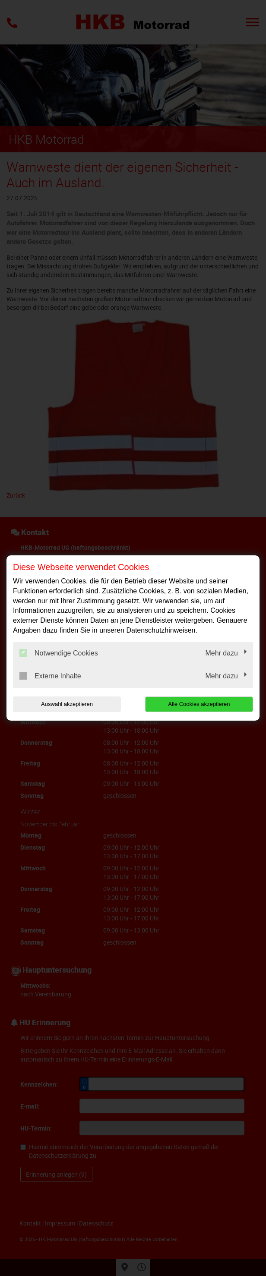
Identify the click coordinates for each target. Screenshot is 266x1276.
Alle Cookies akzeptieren (199, 704)
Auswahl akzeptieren (67, 704)
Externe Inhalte (50, 676)
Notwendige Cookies (58, 653)
